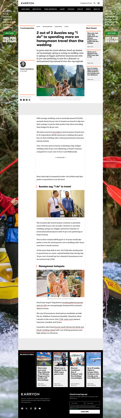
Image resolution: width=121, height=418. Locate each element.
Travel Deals (74, 385)
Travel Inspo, (41, 383)
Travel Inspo (90, 46)
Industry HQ (37, 9)
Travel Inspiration (50, 9)
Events (88, 9)
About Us (97, 9)
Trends (66, 26)
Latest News (25, 9)
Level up (80, 9)
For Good (71, 9)
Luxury (62, 9)
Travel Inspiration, (75, 383)
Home (38, 26)
